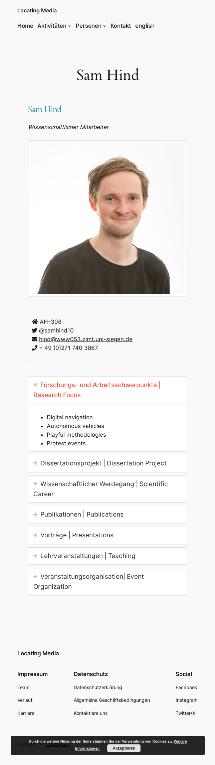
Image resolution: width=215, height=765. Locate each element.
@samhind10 (56, 331)
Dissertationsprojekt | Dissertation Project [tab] (103, 463)
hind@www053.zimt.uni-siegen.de (86, 340)
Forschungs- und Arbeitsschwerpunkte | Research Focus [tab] (97, 390)
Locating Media (37, 10)
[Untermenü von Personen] (104, 25)
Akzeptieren (124, 748)
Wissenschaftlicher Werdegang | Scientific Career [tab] (100, 489)
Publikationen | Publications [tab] (82, 514)
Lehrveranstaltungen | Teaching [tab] (88, 556)
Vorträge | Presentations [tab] (77, 535)
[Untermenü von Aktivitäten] (69, 25)
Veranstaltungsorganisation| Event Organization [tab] (88, 581)
